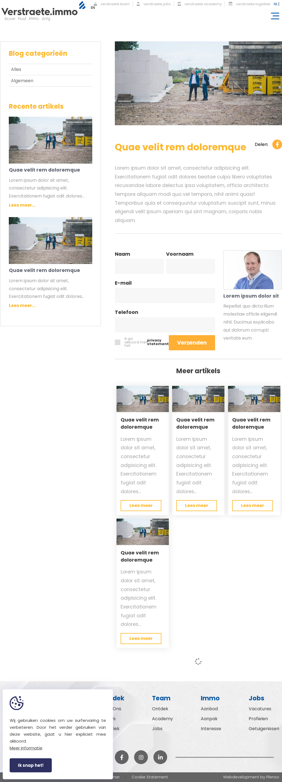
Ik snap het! (31, 765)
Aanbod (209, 709)
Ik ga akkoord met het (142, 342)
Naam (122, 254)
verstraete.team (112, 4)
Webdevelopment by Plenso (251, 777)
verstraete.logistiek (249, 4)
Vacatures (260, 709)
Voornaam (180, 254)
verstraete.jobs (154, 4)
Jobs (157, 728)
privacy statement (158, 342)
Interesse (211, 728)
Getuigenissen (264, 728)
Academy (162, 719)
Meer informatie (26, 748)
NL (276, 4)
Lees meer (141, 505)
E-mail (123, 283)
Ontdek (160, 709)
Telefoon (126, 313)
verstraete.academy (200, 4)
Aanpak (209, 719)
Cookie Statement (150, 777)
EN (93, 7)
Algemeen (22, 81)
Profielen (258, 719)
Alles (16, 69)
